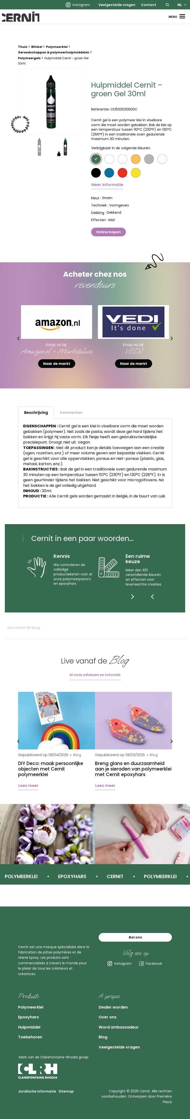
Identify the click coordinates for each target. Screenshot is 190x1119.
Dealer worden (117, 998)
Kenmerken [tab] (71, 417)
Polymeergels (29, 63)
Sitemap (66, 1092)
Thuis (22, 52)
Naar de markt (56, 368)
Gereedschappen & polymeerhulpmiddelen (53, 57)
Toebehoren (33, 1034)
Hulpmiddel (32, 1022)
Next (178, 343)
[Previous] (152, 601)
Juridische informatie (37, 1092)
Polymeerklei (57, 52)
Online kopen (108, 236)
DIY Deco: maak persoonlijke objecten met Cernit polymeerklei (52, 774)
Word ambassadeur (124, 1022)
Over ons (110, 1010)
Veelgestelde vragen (116, 5)
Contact (148, 5)
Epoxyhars (31, 1010)
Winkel (36, 52)
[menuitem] (116, 5)
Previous (12, 343)
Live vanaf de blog (23, 632)
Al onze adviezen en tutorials (95, 679)
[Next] (162, 601)
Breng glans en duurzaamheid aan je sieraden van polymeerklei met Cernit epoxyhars (131, 777)
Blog (104, 1034)
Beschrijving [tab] (36, 417)
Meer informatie (107, 189)
